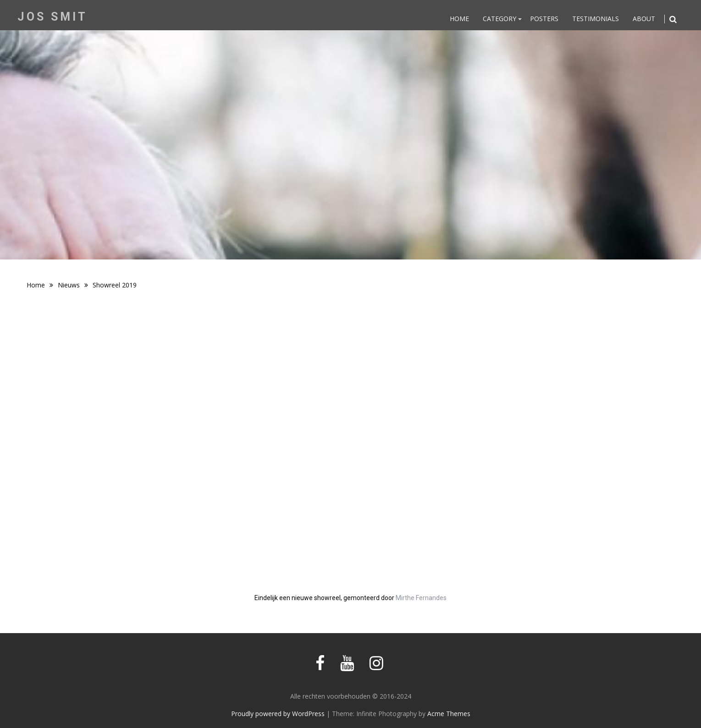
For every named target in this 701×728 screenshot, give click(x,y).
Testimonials (595, 18)
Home (459, 18)
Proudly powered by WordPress (278, 713)
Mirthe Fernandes (421, 597)
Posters (544, 18)
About (644, 18)
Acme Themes (448, 713)
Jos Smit (52, 16)
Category (499, 18)
